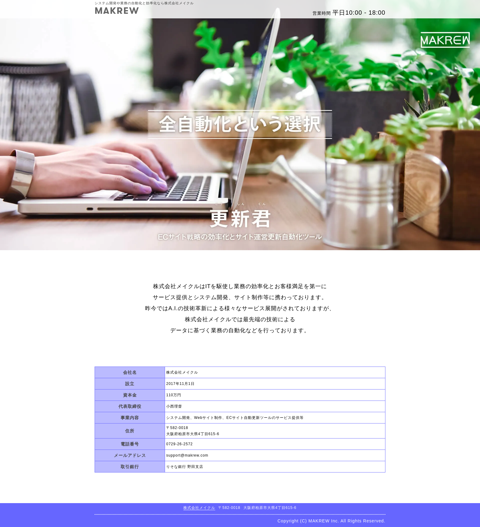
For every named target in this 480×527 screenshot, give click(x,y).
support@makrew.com (187, 455)
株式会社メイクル (199, 508)
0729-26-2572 (179, 444)
